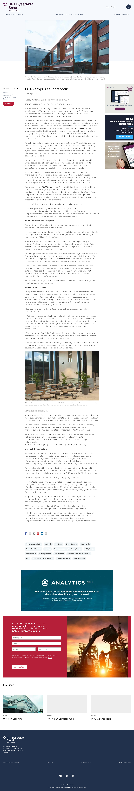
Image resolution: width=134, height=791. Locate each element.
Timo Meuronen (79, 558)
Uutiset (50, 763)
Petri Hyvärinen (45, 554)
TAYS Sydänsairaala (101, 719)
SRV (27, 558)
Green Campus (71, 544)
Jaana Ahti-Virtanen (33, 549)
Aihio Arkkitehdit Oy (33, 544)
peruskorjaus (31, 554)
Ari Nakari (58, 544)
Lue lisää (8, 104)
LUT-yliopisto (89, 549)
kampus (48, 549)
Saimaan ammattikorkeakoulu (79, 554)
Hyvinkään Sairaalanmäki (60, 719)
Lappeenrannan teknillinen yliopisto (67, 549)
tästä (50, 658)
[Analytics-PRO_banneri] (67, 610)
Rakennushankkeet (10, 89)
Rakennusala (86, 763)
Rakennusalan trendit (14, 14)
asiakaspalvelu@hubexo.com (13, 750)
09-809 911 (6, 752)
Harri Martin (85, 544)
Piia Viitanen (59, 554)
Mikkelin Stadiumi (13, 719)
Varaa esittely (19, 667)
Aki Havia (48, 544)
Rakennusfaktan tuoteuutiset (69, 14)
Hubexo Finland (121, 14)
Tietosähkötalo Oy (63, 558)
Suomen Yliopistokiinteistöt (43, 558)
